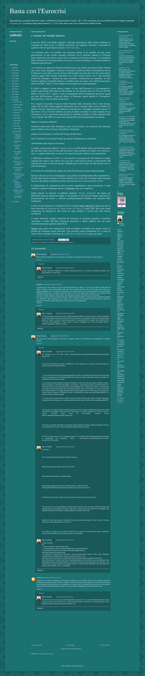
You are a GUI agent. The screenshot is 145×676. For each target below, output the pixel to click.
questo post (17, 23)
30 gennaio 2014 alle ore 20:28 (65, 447)
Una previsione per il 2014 (17, 196)
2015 (13, 97)
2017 (13, 92)
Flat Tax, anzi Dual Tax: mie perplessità (126, 36)
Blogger (81, 666)
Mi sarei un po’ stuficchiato (127, 116)
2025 (13, 70)
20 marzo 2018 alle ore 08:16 (64, 597)
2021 (13, 81)
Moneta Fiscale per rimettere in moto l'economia (124, 99)
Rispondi (39, 260)
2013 (13, 201)
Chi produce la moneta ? (126, 147)
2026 (13, 68)
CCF (38, 242)
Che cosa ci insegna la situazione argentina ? (17, 136)
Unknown (40, 577)
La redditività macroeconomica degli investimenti (126, 82)
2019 (13, 86)
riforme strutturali (87, 193)
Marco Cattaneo (68, 242)
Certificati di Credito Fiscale (76, 234)
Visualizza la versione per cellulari (71, 649)
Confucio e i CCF (124, 67)
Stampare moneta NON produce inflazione (18, 191)
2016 (13, 94)
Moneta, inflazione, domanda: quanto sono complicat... (17, 184)
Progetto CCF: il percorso (18, 158)
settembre (16, 110)
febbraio (16, 128)
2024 (13, 73)
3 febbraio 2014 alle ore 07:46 (65, 540)
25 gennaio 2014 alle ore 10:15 (59, 254)
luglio (15, 115)
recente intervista (72, 47)
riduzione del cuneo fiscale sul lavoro (64, 208)
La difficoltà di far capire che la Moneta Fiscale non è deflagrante (127, 131)
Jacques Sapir (60, 242)
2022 (13, 78)
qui (51, 23)
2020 (13, 84)
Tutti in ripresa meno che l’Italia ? (17, 153)
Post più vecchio (105, 645)
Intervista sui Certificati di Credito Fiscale (126, 175)
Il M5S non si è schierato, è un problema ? (18, 163)
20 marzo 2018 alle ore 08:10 (52, 577)
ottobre (15, 107)
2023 (13, 76)
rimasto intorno (67, 148)
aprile (15, 123)
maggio (15, 120)
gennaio (16, 131)
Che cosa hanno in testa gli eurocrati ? (18, 169)
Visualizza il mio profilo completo (120, 400)
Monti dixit (41, 111)
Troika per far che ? (125, 160)
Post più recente (37, 645)
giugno (15, 118)
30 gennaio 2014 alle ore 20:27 (59, 336)
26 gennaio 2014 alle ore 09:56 (52, 284)
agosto (15, 112)
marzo (15, 126)
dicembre (16, 102)
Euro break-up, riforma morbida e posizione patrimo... (18, 176)
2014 (13, 99)
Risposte (41, 264)
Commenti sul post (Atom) (45, 654)
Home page (70, 645)
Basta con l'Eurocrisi (38, 11)
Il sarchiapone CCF (17, 142)
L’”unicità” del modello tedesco (17, 147)
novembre (16, 104)
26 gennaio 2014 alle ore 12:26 (65, 313)
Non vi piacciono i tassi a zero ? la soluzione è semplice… (126, 52)
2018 (13, 89)
